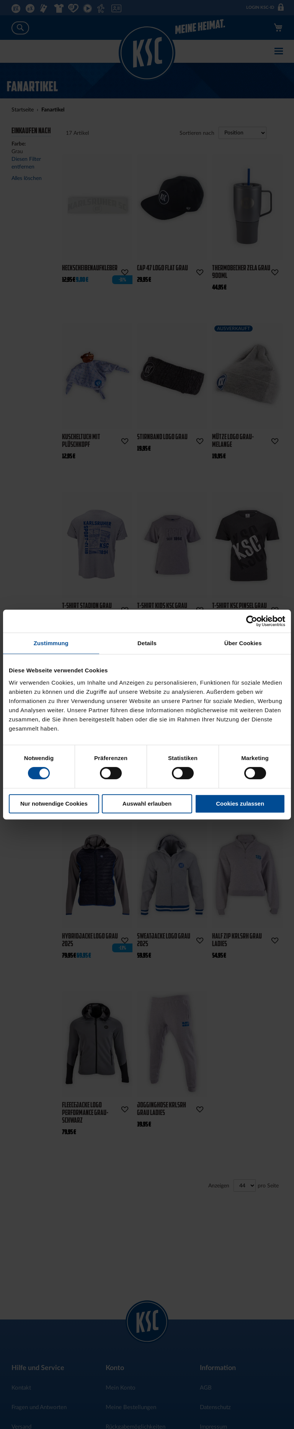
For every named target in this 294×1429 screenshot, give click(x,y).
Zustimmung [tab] (51, 643)
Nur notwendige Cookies (54, 803)
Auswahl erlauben (147, 803)
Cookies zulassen (240, 803)
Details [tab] (147, 643)
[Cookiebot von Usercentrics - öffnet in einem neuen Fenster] (251, 621)
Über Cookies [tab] (243, 643)
